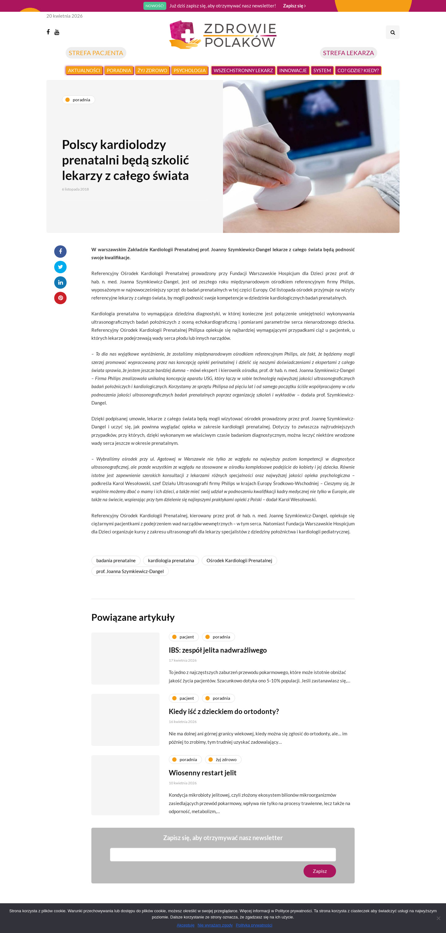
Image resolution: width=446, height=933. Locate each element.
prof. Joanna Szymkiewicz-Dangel (130, 571)
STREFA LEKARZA (348, 52)
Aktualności (84, 70)
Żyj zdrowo (152, 70)
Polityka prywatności (254, 925)
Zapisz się (294, 5)
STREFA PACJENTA (96, 52)
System (322, 70)
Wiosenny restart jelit (203, 779)
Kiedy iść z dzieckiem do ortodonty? (224, 717)
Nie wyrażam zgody (215, 925)
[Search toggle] (393, 32)
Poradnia (119, 70)
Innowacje (293, 70)
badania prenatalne (116, 560)
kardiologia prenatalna (171, 560)
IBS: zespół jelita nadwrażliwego (218, 656)
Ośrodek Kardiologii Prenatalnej (239, 560)
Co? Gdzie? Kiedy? (358, 70)
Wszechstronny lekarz (243, 70)
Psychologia (190, 70)
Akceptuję (186, 925)
